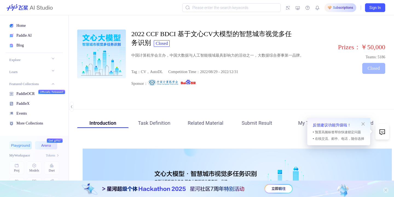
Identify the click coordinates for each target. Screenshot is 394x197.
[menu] (31, 90)
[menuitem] (31, 60)
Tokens (52, 155)
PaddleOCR (25, 93)
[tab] (103, 124)
